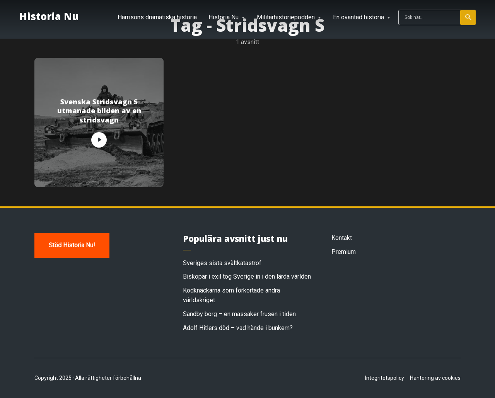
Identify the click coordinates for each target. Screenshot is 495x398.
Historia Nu (49, 16)
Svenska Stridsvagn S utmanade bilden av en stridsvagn (99, 110)
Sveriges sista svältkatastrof (222, 263)
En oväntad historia (358, 17)
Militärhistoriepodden (286, 17)
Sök (468, 17)
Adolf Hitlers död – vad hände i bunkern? (238, 328)
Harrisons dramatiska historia (157, 17)
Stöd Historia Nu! (72, 245)
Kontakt (341, 238)
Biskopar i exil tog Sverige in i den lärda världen (247, 276)
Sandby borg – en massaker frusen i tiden (239, 314)
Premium (343, 251)
